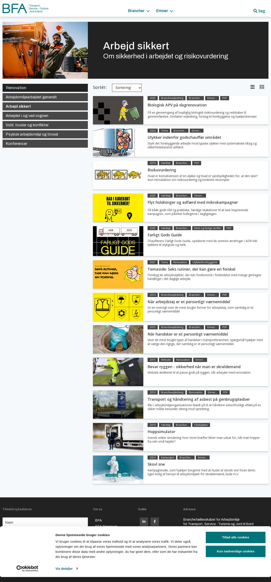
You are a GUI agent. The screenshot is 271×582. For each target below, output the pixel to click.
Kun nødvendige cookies (235, 556)
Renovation (16, 88)
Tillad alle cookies (235, 542)
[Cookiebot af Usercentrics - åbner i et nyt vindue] (27, 574)
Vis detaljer (64, 573)
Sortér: (100, 87)
